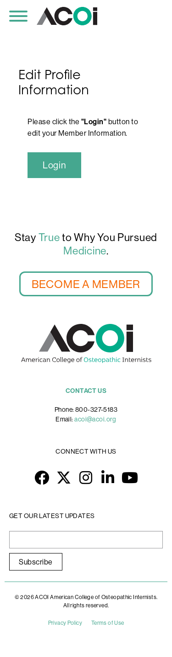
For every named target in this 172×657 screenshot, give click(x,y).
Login (54, 165)
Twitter (64, 478)
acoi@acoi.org (95, 419)
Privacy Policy (65, 622)
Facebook (42, 478)
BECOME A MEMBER (86, 284)
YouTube (130, 478)
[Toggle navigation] (18, 16)
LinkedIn (108, 478)
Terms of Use (107, 622)
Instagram (86, 478)
